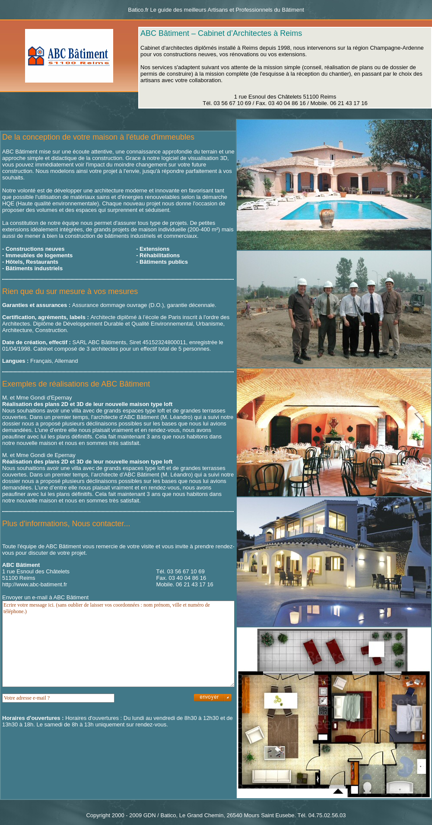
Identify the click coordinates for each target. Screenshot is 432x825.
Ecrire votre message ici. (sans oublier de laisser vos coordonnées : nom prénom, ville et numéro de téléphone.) (118, 644)
